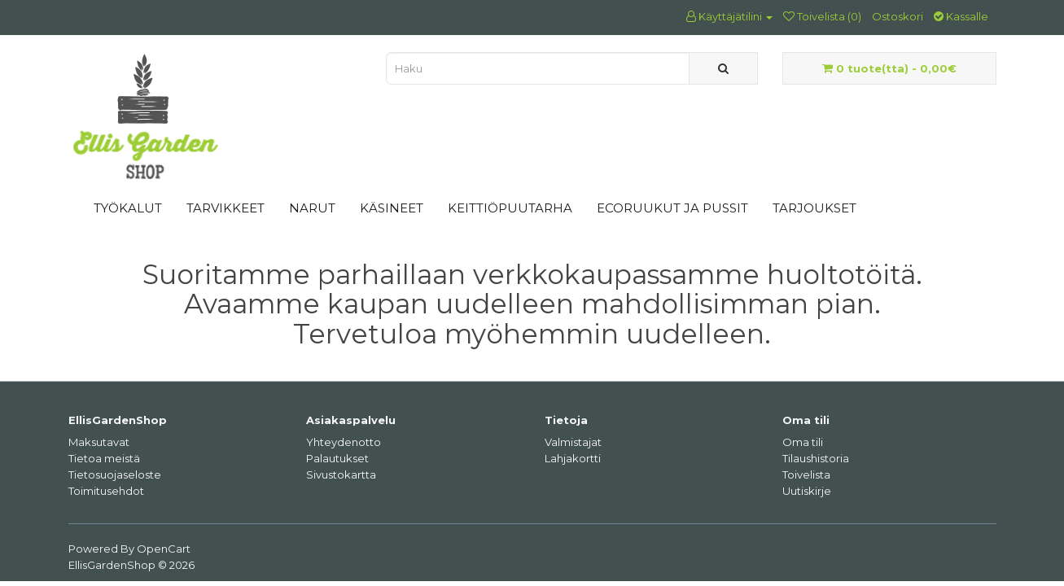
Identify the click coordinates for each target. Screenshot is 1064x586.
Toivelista (806, 474)
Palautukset (337, 458)
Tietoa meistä (104, 458)
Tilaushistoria (815, 458)
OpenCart (163, 548)
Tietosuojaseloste (114, 474)
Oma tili (802, 441)
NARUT (312, 208)
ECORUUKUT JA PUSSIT (672, 208)
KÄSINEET (391, 208)
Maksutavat (98, 441)
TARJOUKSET (814, 208)
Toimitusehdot (106, 490)
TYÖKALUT (128, 208)
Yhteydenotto (343, 441)
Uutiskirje (806, 490)
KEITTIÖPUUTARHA (510, 208)
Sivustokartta (341, 474)
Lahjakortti (573, 458)
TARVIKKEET (225, 208)
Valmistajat (573, 441)
